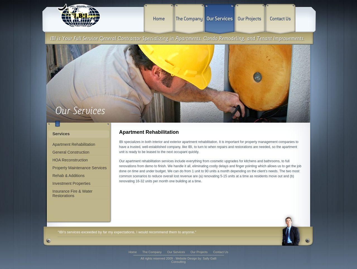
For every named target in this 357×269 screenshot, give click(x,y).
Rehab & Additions (68, 175)
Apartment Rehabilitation (73, 144)
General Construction (70, 152)
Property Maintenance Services (79, 168)
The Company (151, 252)
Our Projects (199, 252)
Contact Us (220, 252)
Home (133, 252)
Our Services (176, 252)
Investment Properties (71, 183)
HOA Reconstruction (70, 160)
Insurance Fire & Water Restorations (72, 193)
